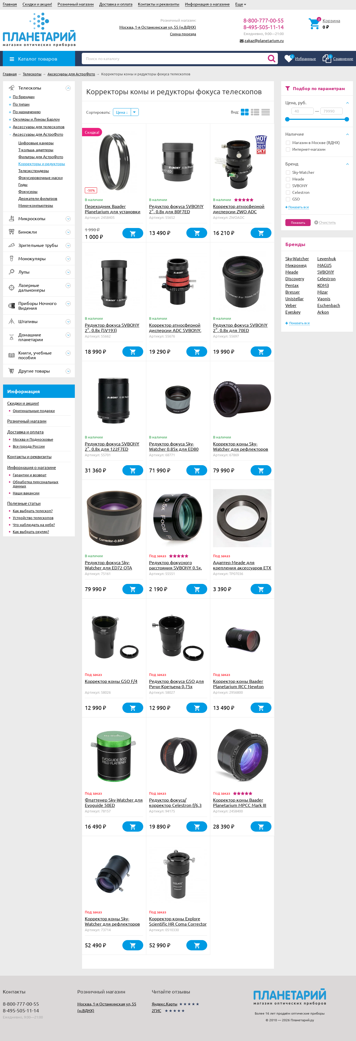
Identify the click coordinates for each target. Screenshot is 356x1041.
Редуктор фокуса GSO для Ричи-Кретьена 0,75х (176, 683)
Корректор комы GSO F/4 (111, 681)
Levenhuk (326, 258)
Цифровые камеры (36, 142)
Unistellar (294, 298)
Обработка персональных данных (35, 483)
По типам (21, 103)
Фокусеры (28, 191)
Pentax (292, 285)
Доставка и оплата (115, 3)
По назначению (27, 111)
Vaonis (323, 298)
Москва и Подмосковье (33, 439)
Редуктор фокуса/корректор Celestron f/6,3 (175, 802)
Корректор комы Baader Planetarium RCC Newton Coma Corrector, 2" (238, 686)
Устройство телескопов (33, 517)
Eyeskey (292, 311)
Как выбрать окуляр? (31, 531)
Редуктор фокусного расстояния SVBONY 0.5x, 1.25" (175, 567)
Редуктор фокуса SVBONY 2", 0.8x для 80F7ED (176, 208)
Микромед (295, 265)
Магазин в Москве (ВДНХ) (313, 142)
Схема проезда (183, 33)
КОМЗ (323, 285)
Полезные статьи (24, 503)
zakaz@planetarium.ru (264, 40)
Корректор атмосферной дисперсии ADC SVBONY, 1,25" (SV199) (175, 330)
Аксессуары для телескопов (39, 126)
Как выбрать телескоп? (33, 510)
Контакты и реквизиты (158, 3)
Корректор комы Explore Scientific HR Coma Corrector (178, 921)
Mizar (322, 291)
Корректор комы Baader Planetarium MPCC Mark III (239, 802)
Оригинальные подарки (34, 410)
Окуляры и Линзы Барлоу (36, 119)
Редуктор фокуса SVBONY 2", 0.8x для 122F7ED (112, 446)
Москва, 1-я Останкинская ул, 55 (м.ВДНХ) (157, 26)
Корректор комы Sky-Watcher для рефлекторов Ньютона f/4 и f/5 (240, 449)
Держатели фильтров (37, 198)
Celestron (298, 192)
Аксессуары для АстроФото (38, 134)
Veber (290, 305)
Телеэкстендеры (33, 170)
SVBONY (296, 185)
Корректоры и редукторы (41, 163)
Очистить (327, 222)
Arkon (323, 311)
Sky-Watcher (300, 172)
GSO (293, 198)
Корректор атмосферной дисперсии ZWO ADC (238, 208)
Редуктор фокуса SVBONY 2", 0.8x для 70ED (240, 327)
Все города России (29, 446)
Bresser (292, 291)
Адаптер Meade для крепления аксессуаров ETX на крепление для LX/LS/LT (242, 567)
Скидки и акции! (37, 3)
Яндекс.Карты (164, 1003)
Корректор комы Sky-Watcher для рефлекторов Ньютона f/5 (112, 924)
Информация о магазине (207, 3)
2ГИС (156, 1010)
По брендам (23, 96)
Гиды (23, 184)
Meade (295, 178)
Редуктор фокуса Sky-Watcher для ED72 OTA (108, 564)
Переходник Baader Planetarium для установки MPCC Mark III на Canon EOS (113, 211)
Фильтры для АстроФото (40, 156)
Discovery (294, 278)
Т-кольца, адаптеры (35, 149)
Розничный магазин (76, 3)
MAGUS (324, 265)
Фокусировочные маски (40, 177)
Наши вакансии (26, 492)
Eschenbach (328, 305)
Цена (122, 112)
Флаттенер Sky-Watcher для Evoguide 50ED (114, 802)
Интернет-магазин (305, 149)
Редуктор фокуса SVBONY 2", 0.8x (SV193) (112, 327)
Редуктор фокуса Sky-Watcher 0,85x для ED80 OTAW (174, 449)
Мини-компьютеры (35, 205)
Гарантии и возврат (29, 474)
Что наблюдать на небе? (34, 524)
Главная (10, 3)
